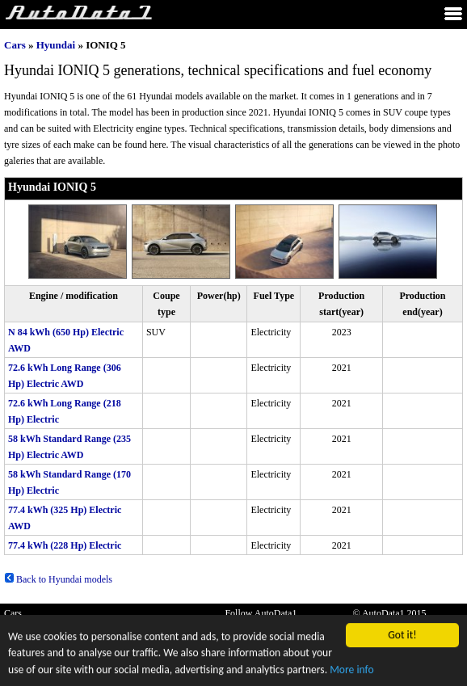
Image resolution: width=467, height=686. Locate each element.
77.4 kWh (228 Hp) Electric (64, 545)
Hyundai (55, 45)
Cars (15, 45)
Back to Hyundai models (58, 579)
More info (351, 671)
